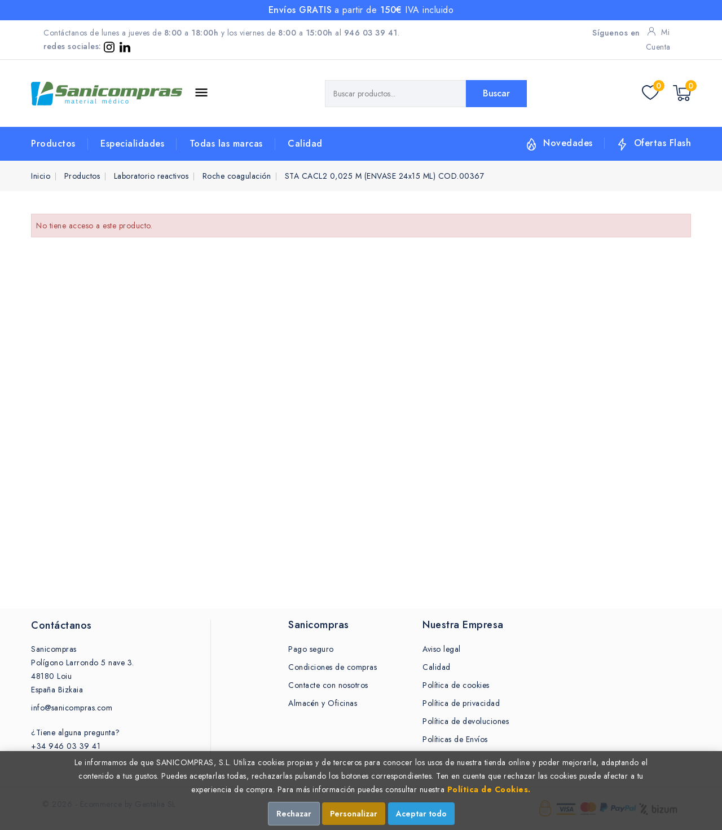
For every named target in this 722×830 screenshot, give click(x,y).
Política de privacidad (461, 703)
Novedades (568, 142)
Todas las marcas (226, 143)
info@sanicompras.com (71, 707)
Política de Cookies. (489, 789)
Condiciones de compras (332, 667)
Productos (53, 143)
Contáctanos (61, 625)
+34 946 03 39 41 (65, 746)
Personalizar (353, 813)
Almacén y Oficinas (322, 703)
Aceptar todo (421, 813)
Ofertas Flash (663, 142)
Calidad (305, 143)
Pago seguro (311, 649)
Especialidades (132, 143)
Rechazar (293, 813)
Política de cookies (456, 685)
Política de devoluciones (465, 721)
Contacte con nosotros (328, 685)
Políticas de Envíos (455, 739)
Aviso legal (441, 649)
